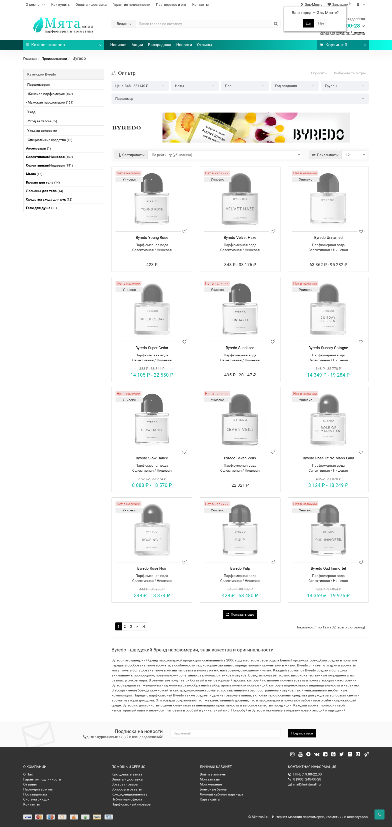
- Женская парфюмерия (49, 94)
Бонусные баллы (214, 789)
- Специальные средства (49, 140)
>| (143, 626)
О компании (36, 5)
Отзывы (204, 44)
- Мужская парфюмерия (49, 102)
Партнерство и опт (171, 5)
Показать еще (240, 614)
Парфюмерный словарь (131, 804)
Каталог (64, 43)
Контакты (200, 5)
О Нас (28, 774)
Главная (30, 59)
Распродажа (159, 44)
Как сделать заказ (127, 774)
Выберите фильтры (350, 73)
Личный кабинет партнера (221, 794)
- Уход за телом (41, 121)
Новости (184, 44)
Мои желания (211, 784)
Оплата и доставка (91, 5)
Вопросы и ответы (127, 789)
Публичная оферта (127, 799)
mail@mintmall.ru (304, 784)
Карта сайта (210, 799)
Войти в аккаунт (213, 774)
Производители (54, 59)
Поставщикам (35, 794)
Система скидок (36, 799)
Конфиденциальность (130, 794)
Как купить (60, 5)
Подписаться (302, 733)
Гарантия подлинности (131, 5)
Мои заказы (210, 779)
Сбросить (319, 73)
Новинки (118, 44)
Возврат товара (125, 784)
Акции (137, 44)
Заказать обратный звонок (342, 32)
